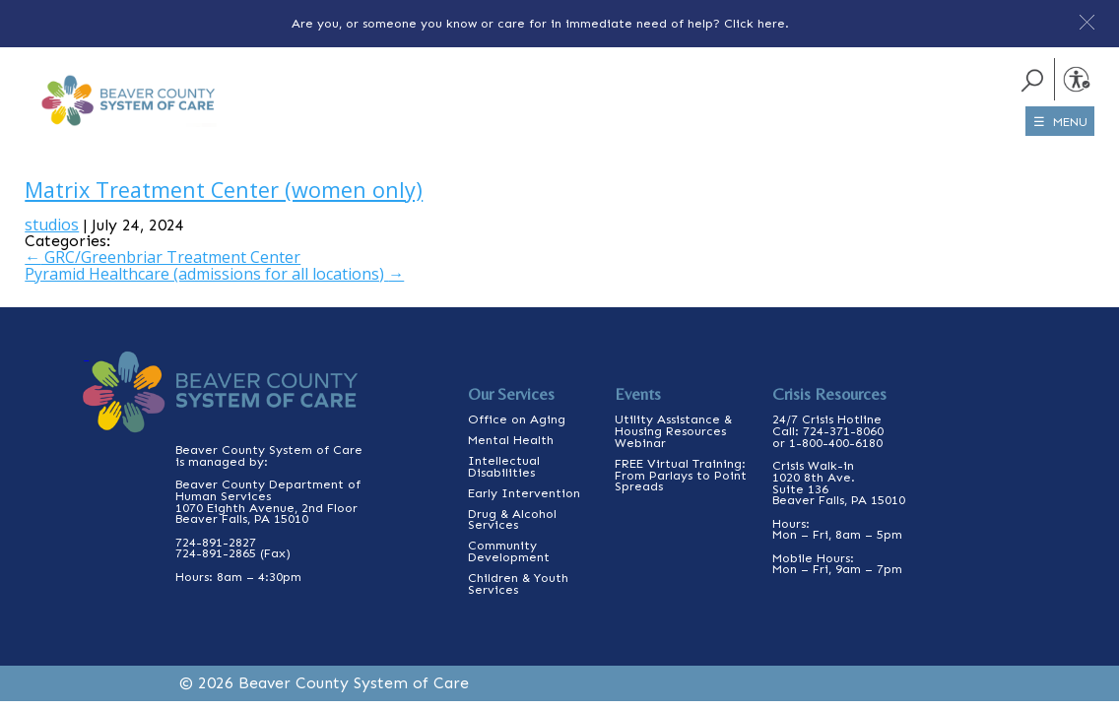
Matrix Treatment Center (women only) (224, 189)
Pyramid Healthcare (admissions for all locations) (214, 274)
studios (52, 224)
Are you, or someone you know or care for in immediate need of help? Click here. (540, 23)
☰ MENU (1060, 121)
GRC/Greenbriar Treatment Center (162, 257)
